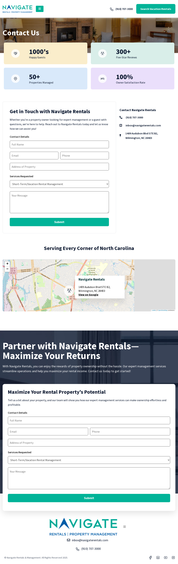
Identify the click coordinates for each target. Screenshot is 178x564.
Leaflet (154, 310)
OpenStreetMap (162, 310)
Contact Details (19, 136)
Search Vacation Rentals (155, 9)
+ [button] (7, 264)
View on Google (88, 294)
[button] (39, 9)
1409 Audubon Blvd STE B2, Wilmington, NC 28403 (139, 136)
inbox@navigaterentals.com (140, 125)
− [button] (7, 269)
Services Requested (21, 176)
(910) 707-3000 (121, 8)
